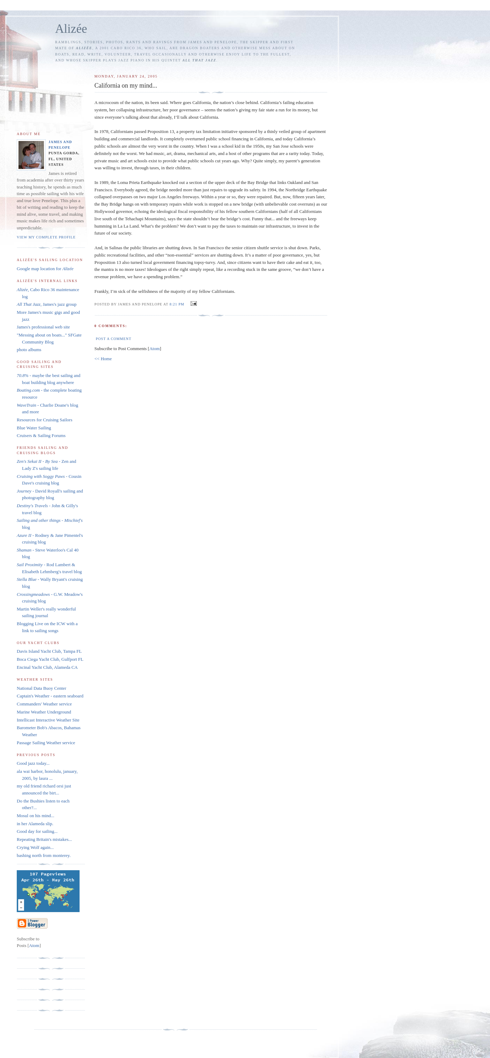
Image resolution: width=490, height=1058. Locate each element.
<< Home (103, 358)
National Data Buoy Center (41, 688)
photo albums (29, 349)
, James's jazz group (46, 304)
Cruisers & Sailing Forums (41, 435)
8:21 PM (178, 304)
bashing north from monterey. (44, 855)
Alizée (71, 29)
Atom (154, 348)
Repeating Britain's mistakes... (44, 839)
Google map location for (45, 268)
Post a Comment (114, 339)
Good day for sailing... (37, 831)
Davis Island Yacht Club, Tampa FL (49, 651)
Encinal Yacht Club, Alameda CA (47, 667)
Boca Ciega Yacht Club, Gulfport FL (50, 659)
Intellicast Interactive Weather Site (48, 720)
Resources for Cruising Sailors (44, 419)
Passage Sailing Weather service (46, 742)
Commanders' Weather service (44, 703)
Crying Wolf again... (35, 847)
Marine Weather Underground (44, 712)
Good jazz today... (33, 763)
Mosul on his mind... (35, 815)
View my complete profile (46, 237)
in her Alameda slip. (35, 823)
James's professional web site (43, 327)
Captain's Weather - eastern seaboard (50, 695)
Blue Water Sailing (34, 427)
